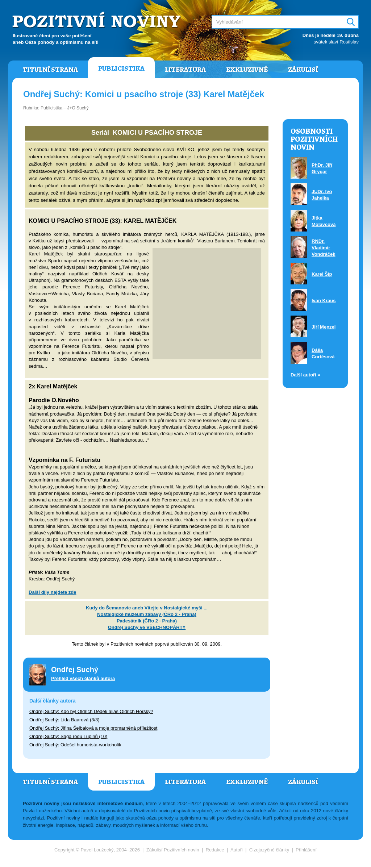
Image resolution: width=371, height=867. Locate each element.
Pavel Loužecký (97, 850)
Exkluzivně (247, 69)
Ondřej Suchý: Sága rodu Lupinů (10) (68, 736)
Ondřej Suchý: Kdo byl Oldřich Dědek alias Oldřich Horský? (91, 711)
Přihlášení (306, 850)
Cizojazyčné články (269, 850)
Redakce (215, 850)
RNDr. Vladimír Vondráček (323, 247)
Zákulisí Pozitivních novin (172, 850)
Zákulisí (303, 69)
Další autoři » (305, 375)
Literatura (185, 69)
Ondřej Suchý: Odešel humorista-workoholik (75, 744)
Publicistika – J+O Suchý (64, 108)
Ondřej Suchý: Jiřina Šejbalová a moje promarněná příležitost (93, 728)
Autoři (236, 850)
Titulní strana (50, 69)
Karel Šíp (322, 274)
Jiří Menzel (323, 327)
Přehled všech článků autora (83, 678)
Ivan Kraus (323, 300)
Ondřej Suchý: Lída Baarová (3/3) (64, 719)
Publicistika (121, 68)
